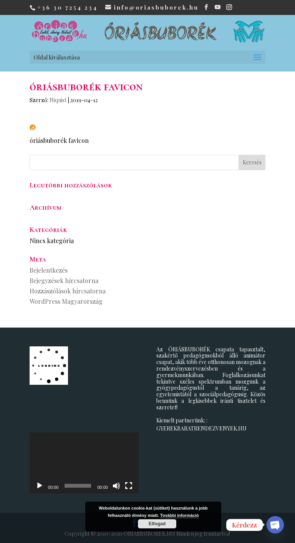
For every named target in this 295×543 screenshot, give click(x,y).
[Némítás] (116, 486)
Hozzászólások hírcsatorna (68, 291)
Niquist (58, 100)
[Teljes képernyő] (129, 486)
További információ (179, 515)
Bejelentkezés (49, 270)
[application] (84, 463)
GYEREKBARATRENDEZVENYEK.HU (201, 428)
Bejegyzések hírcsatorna (64, 280)
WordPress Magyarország (66, 301)
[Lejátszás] (39, 486)
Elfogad (157, 523)
